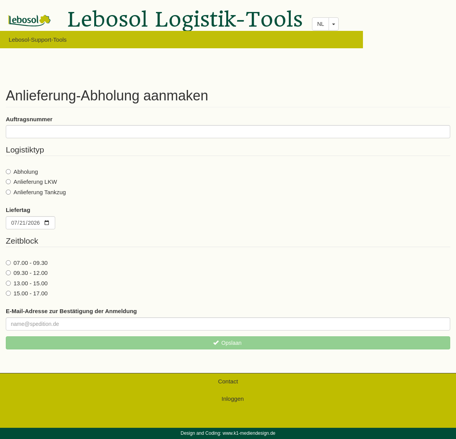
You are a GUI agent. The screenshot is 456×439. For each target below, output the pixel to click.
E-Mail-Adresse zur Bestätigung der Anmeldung (71, 311)
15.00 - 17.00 (26, 293)
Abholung (22, 171)
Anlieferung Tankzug (36, 192)
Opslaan (227, 343)
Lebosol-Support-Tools (38, 39)
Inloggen (233, 398)
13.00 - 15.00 (26, 283)
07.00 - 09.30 (26, 262)
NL (320, 24)
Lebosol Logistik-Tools (185, 21)
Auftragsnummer (29, 119)
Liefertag (18, 210)
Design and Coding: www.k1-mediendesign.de (228, 433)
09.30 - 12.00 (26, 273)
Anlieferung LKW (31, 181)
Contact (228, 381)
